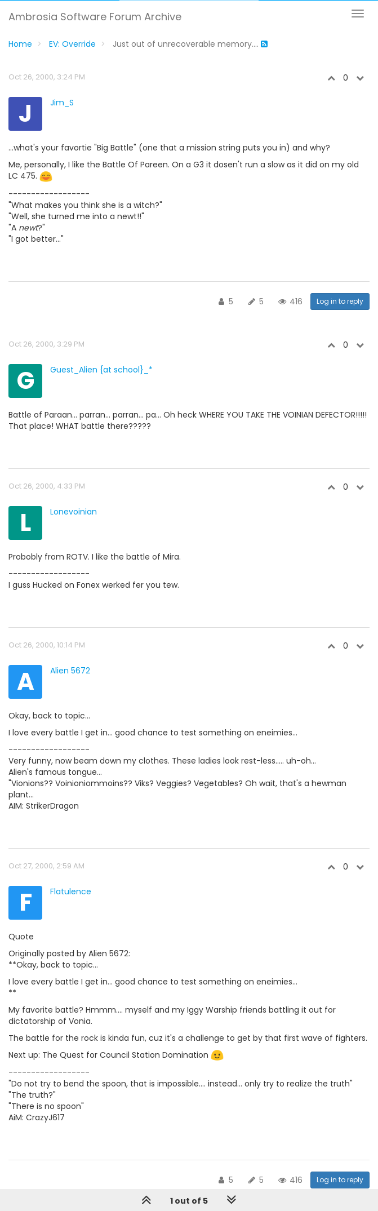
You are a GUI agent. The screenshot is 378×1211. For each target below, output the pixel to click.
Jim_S (62, 102)
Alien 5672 (70, 670)
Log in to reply (340, 301)
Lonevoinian (73, 511)
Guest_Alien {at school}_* (101, 369)
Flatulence (70, 891)
